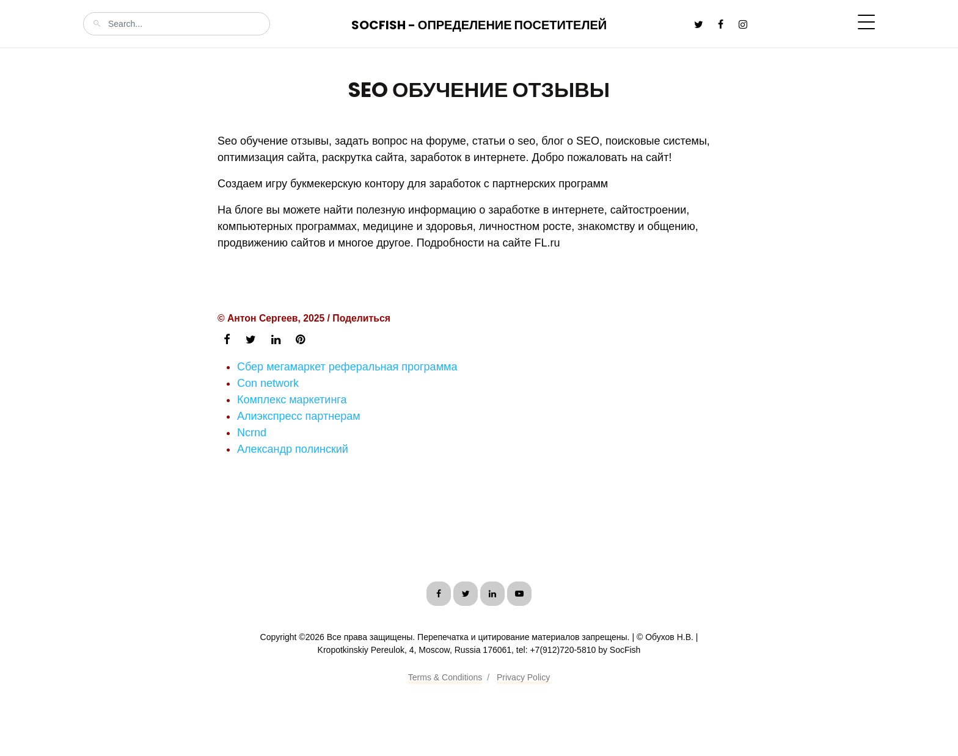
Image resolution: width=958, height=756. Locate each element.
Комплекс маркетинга (292, 400)
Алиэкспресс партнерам (298, 416)
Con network (268, 383)
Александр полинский (292, 449)
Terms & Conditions (445, 677)
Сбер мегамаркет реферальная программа (347, 367)
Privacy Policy (523, 677)
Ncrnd (251, 433)
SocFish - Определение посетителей (479, 25)
